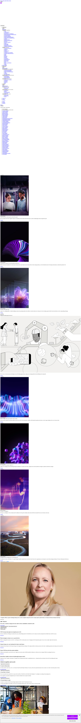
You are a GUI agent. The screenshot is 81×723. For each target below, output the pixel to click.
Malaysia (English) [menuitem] (5, 135)
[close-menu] (2, 25)
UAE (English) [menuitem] (4, 152)
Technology (6, 80)
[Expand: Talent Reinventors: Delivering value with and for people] (40, 220)
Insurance (5, 57)
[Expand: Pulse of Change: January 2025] (40, 421)
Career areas (6, 88)
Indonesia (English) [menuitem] (5, 129)
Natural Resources (7, 59)
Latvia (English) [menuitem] (4, 133)
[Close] (79, 715)
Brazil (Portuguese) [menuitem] (5, 114)
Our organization (5, 69)
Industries (4, 47)
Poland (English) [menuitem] (4, 142)
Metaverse (5, 41)
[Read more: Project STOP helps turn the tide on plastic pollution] (40, 653)
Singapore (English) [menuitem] (5, 146)
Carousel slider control (3, 561)
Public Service (6, 60)
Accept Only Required (73, 718)
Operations (5, 81)
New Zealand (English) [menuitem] (5, 139)
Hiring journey (6, 95)
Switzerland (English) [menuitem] (5, 150)
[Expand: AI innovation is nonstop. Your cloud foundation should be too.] (40, 266)
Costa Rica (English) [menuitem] (5, 121)
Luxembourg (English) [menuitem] (5, 134)
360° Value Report (7, 74)
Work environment (7, 92)
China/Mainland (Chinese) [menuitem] (6, 119)
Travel (5, 63)
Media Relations (6, 76)
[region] (40, 718)
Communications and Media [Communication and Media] (8, 52)
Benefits (5, 91)
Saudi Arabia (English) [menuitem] (5, 145)
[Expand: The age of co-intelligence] (40, 514)
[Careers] (3, 84)
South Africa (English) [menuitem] (5, 148)
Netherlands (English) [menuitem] (5, 138)
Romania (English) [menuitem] (5, 144)
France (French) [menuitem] (4, 125)
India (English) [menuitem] (4, 128)
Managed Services (7, 39)
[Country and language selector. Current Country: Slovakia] (1, 105)
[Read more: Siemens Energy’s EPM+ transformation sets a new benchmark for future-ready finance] (40, 647)
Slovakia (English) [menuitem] (5, 147)
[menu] (1, 1)
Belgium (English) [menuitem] (5, 113)
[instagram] (41, 103)
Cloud (5, 31)
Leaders (5, 72)
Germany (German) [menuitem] (5, 126)
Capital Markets (6, 50)
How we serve (5, 78)
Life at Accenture (5, 89)
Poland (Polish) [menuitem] (4, 143)
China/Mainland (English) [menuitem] (6, 120)
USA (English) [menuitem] (4, 154)
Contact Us (4, 98)
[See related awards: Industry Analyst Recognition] (40, 685)
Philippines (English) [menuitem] (5, 141)
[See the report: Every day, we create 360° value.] (40, 625)
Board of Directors (7, 77)
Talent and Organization (7, 45)
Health (5, 55)
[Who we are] (4, 66)
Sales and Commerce (7, 42)
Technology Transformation (8, 46)
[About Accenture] (41, 68)
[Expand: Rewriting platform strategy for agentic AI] (40, 468)
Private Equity (6, 61)
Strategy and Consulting (7, 79)
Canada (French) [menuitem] (4, 116)
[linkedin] (41, 101)
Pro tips (5, 96)
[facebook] (41, 102)
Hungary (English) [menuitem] (5, 127)
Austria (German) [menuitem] (5, 112)
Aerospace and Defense (7, 48)
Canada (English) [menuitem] (5, 115)
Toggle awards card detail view (5, 670)
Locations (5, 73)
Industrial (5, 56)
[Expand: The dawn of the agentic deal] (40, 312)
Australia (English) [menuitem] (5, 111)
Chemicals (5, 51)
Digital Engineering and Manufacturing (10, 34)
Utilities (5, 64)
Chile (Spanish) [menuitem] (4, 117)
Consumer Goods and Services (8, 53)
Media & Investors (5, 75)
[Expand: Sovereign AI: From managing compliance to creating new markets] (40, 560)
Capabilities (4, 30)
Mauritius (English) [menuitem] (5, 136)
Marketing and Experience (8, 40)
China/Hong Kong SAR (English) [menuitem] (7, 118)
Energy (5, 54)
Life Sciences (6, 58)
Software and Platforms (7, 62)
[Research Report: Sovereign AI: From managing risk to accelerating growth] (0, 515)
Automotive (6, 49)
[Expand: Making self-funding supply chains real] (40, 375)
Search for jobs (6, 87)
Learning (5, 38)
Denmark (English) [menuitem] (5, 123)
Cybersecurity (6, 32)
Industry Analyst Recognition (8, 71)
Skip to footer (9, 0)
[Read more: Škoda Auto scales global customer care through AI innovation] (40, 641)
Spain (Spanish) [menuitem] (4, 149)
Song (5, 83)
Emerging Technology (7, 36)
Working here (6, 90)
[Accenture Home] (1, 3)
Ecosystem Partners (7, 35)
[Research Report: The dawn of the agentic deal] (0, 267)
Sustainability (6, 44)
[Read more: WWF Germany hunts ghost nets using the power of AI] (40, 635)
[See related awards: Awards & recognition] (40, 669)
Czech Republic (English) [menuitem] (6, 122)
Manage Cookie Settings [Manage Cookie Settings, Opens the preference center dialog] (72, 720)
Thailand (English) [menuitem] (5, 151)
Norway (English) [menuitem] (5, 140)
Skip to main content (3, 0)
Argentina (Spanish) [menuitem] (5, 110)
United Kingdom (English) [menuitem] (6, 153)
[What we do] (4, 27)
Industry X (5, 82)
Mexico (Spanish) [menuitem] (5, 137)
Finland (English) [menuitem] (5, 124)
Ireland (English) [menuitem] (4, 130)
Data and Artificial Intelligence (9, 33)
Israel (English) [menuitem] (4, 131)
